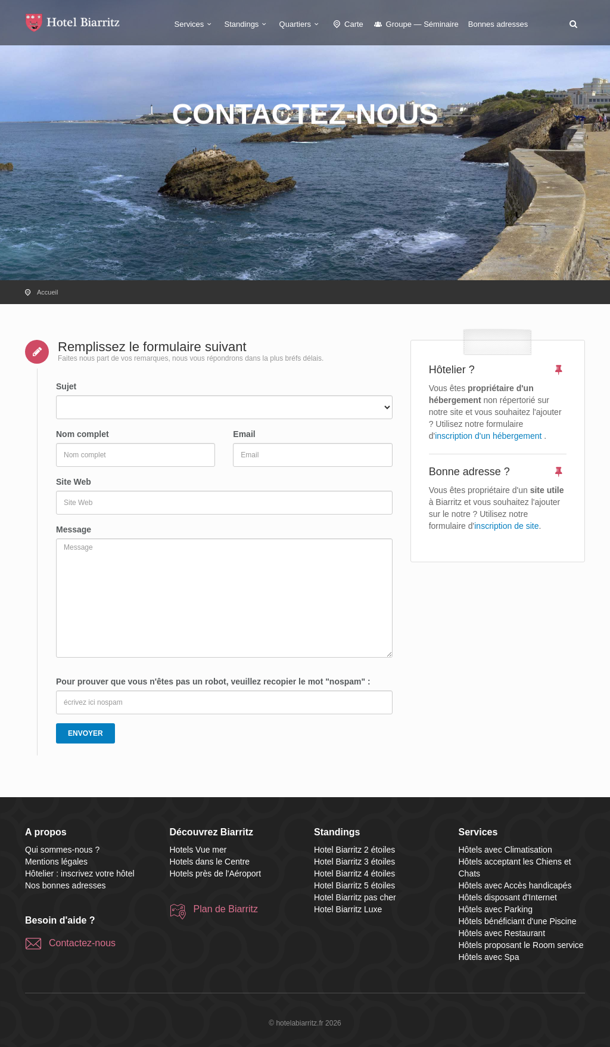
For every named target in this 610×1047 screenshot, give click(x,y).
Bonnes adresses (498, 24)
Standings (247, 24)
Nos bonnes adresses (65, 885)
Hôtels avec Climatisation (505, 849)
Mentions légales (56, 861)
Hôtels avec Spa (489, 957)
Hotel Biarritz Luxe (348, 909)
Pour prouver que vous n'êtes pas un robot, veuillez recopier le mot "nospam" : (213, 681)
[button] (573, 24)
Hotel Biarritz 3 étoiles (354, 861)
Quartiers (300, 24)
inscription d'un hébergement (488, 436)
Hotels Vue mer (198, 849)
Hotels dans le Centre (210, 861)
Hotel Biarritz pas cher (355, 897)
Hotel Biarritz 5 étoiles (354, 885)
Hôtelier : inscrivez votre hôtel (80, 873)
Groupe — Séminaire (416, 24)
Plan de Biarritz (226, 909)
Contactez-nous (82, 943)
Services (195, 24)
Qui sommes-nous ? (62, 849)
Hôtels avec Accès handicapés (515, 885)
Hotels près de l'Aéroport (216, 873)
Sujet (66, 386)
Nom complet (82, 434)
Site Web (73, 482)
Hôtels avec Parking (496, 909)
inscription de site (506, 526)
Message (73, 529)
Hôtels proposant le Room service (521, 945)
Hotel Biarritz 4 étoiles (354, 873)
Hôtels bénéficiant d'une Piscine (518, 921)
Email (244, 434)
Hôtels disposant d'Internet (508, 897)
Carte (347, 24)
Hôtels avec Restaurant (502, 933)
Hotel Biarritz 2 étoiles (354, 849)
